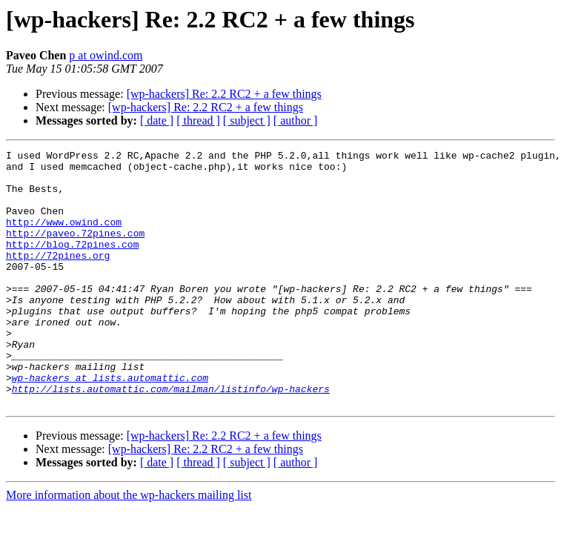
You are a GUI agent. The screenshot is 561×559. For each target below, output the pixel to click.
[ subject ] (246, 120)
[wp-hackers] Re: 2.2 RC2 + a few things (224, 93)
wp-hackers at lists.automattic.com (110, 424)
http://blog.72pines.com (72, 264)
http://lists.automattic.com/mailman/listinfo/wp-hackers (171, 437)
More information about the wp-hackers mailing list (128, 546)
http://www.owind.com (64, 237)
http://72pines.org (58, 277)
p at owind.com (105, 55)
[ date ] (156, 120)
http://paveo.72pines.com (75, 250)
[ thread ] (198, 120)
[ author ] (295, 120)
